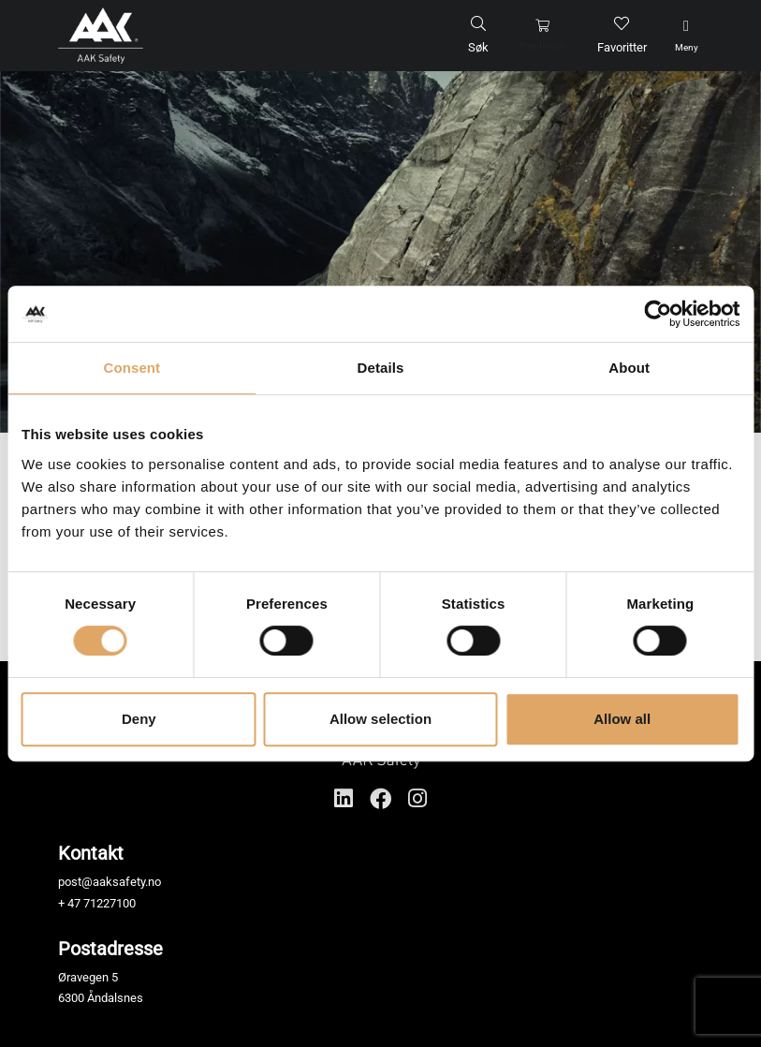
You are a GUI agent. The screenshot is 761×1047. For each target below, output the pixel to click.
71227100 (109, 903)
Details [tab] (381, 368)
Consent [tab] (131, 368)
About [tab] (629, 368)
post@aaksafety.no (109, 882)
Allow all (622, 719)
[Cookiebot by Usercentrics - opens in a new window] (657, 314)
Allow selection (380, 719)
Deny (139, 719)
